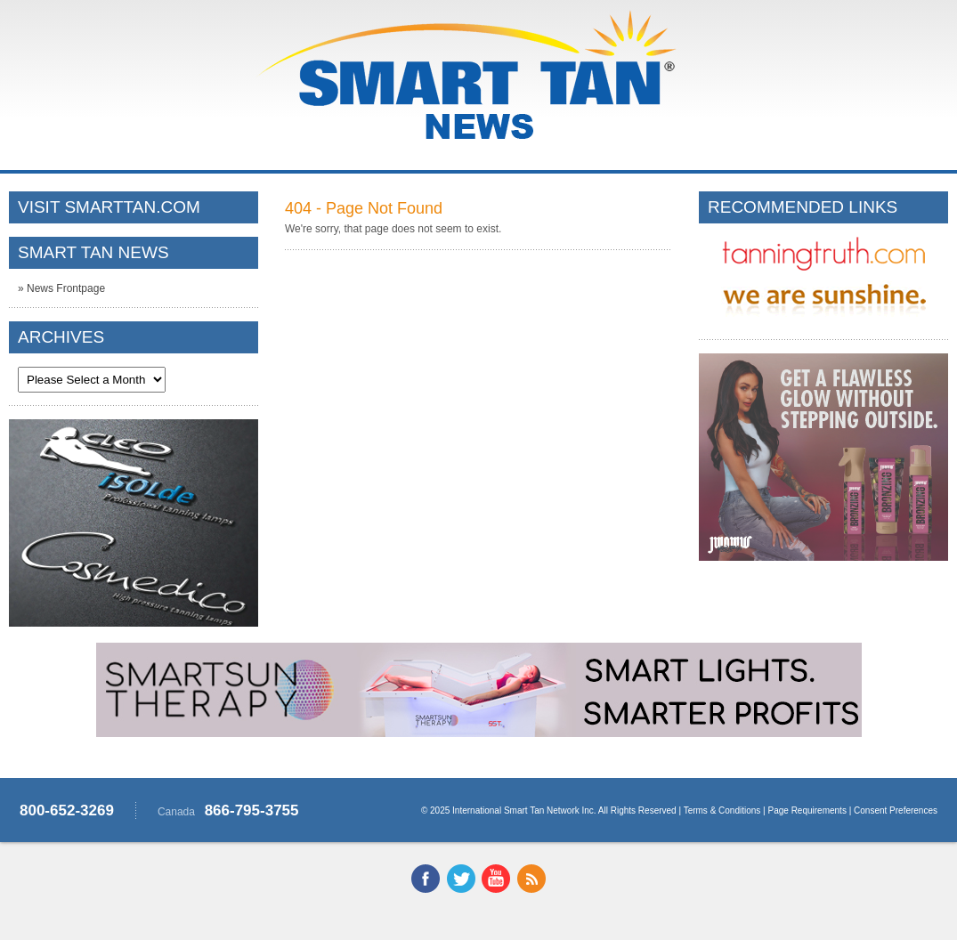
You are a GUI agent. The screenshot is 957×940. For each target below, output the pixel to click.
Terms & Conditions (722, 810)
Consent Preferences (895, 810)
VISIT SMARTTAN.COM (109, 207)
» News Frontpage (61, 288)
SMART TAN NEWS (93, 252)
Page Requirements (807, 810)
